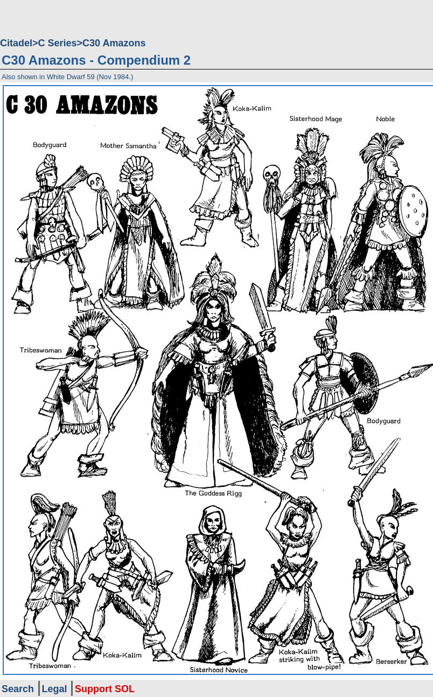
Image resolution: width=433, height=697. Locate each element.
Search (18, 689)
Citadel (16, 43)
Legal (54, 689)
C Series (57, 43)
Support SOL (105, 689)
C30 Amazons (113, 43)
